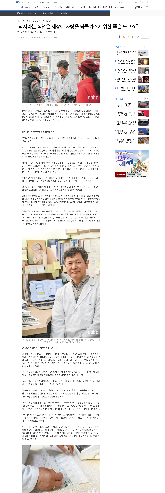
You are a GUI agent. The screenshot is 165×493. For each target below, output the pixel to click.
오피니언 (81, 7)
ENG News (120, 7)
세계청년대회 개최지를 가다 (100, 7)
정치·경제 (59, 7)
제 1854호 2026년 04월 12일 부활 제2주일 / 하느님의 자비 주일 (49, 13)
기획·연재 (70, 7)
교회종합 (36, 7)
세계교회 (47, 7)
